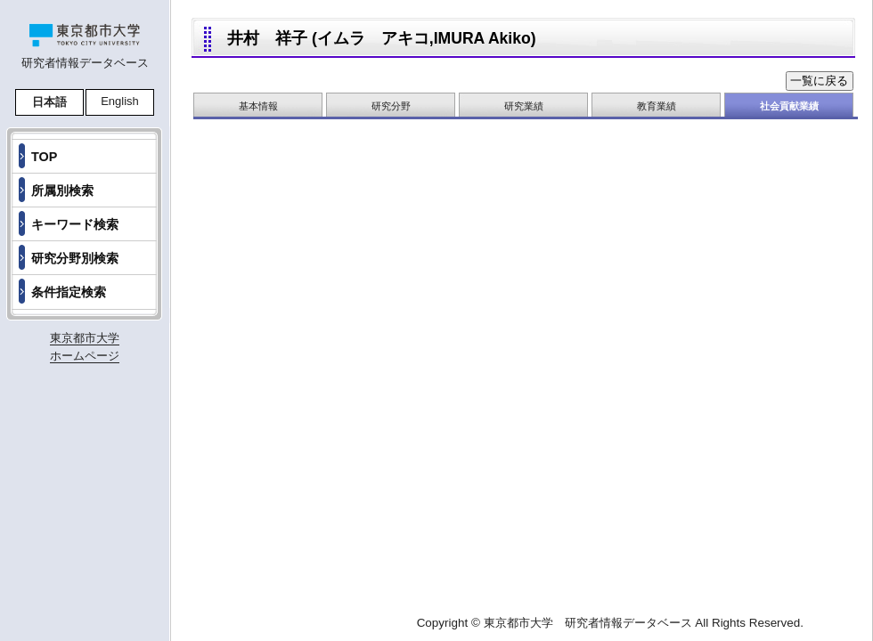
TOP (44, 157)
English (120, 101)
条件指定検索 (68, 292)
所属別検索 (62, 190)
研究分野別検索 (74, 258)
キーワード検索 (74, 224)
